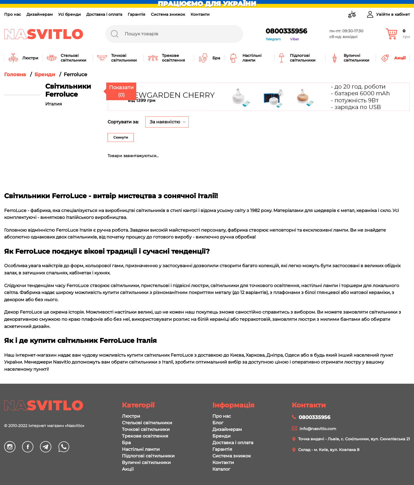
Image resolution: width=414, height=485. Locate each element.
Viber (294, 39)
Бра (126, 442)
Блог (217, 422)
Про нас (12, 14)
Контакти (200, 14)
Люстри (131, 416)
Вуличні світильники (146, 462)
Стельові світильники (147, 422)
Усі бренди (69, 14)
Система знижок (168, 14)
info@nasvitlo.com (318, 428)
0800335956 (286, 31)
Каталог (221, 469)
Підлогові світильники (148, 456)
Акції (127, 469)
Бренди (221, 436)
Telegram (273, 39)
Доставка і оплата (104, 14)
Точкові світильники (146, 429)
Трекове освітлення (145, 436)
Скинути (120, 137)
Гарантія (136, 14)
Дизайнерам (39, 14)
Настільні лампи (141, 449)
